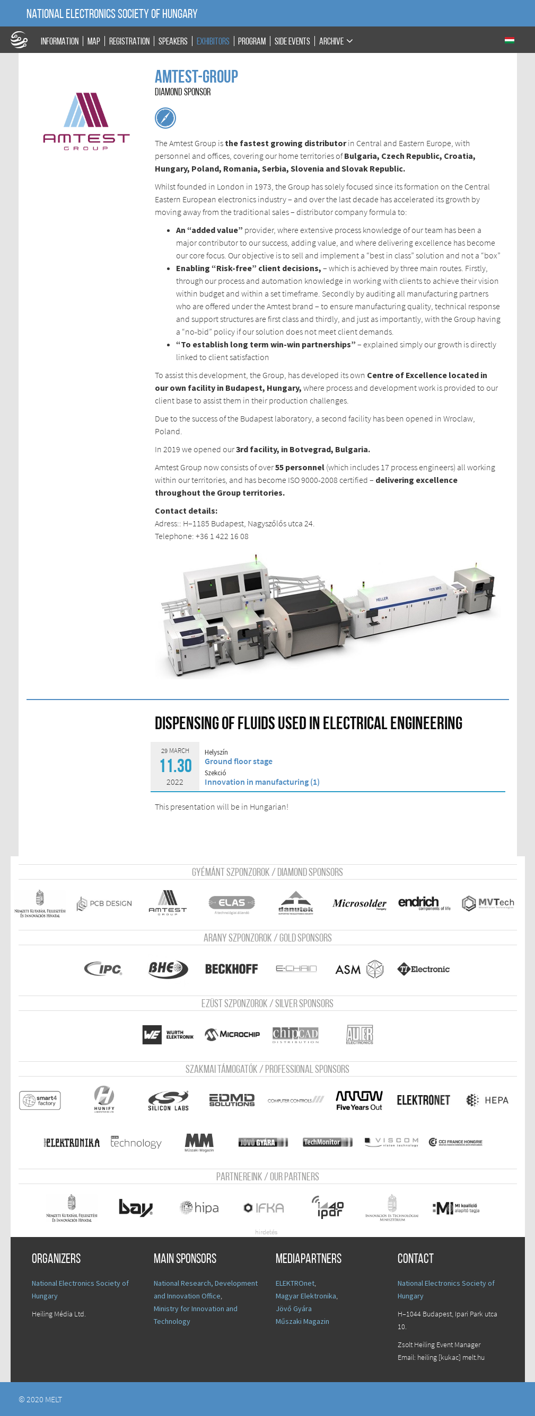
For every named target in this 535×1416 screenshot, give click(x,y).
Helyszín (216, 752)
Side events (292, 42)
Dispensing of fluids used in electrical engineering (308, 724)
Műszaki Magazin (302, 1321)
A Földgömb (24, 39)
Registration (129, 42)
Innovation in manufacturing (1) (262, 781)
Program (252, 42)
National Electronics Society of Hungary (112, 15)
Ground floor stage (239, 761)
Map (93, 42)
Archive (331, 42)
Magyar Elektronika (306, 1296)
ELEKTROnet (295, 1283)
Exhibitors (213, 42)
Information (59, 42)
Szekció (215, 773)
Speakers (173, 42)
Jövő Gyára (294, 1308)
